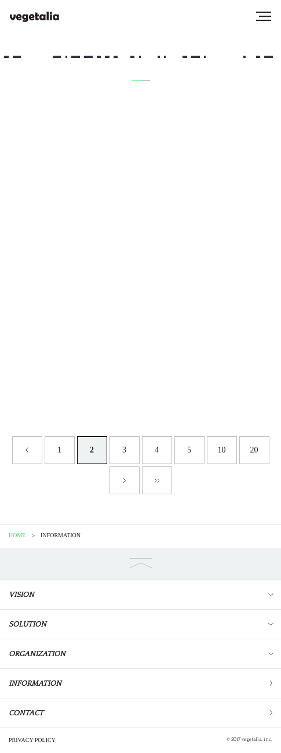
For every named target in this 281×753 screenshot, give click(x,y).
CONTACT (26, 713)
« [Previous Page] (27, 450)
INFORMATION (35, 683)
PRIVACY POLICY (32, 740)
